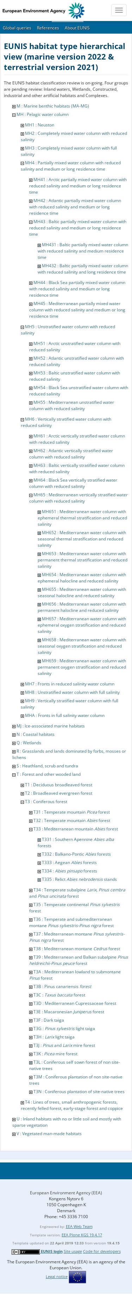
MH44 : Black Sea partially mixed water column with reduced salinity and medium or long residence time (77, 288)
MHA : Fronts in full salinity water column (65, 715)
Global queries (17, 28)
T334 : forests (69, 871)
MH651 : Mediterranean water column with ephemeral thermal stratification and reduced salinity (82, 518)
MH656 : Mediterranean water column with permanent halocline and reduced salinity (82, 607)
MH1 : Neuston (39, 125)
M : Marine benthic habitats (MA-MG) (53, 106)
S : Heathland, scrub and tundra (47, 766)
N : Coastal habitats (36, 734)
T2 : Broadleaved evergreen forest (58, 793)
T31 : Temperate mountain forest (71, 812)
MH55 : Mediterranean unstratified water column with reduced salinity (71, 405)
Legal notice (57, 1276)
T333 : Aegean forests (69, 862)
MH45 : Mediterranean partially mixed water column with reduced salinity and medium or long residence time (77, 310)
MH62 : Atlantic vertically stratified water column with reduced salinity (71, 454)
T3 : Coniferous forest (46, 802)
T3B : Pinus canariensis (62, 986)
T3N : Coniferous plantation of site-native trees (79, 1092)
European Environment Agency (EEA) (66, 1193)
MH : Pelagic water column (43, 114)
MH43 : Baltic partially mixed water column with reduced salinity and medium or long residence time (77, 228)
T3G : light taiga (64, 1028)
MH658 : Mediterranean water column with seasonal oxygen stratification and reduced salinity (82, 646)
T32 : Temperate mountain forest (71, 820)
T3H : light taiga (54, 1037)
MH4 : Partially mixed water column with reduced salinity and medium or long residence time (71, 166)
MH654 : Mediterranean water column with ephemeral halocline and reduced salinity (82, 578)
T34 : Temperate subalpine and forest (77, 893)
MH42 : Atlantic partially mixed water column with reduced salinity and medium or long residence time (75, 207)
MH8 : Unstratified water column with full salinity (72, 692)
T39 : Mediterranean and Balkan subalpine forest (78, 960)
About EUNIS (77, 28)
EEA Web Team (79, 1226)
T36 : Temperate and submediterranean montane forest (71, 922)
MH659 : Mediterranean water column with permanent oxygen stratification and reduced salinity (82, 667)
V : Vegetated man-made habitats (49, 1134)
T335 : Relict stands (79, 879)
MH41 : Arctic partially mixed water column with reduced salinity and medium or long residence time (78, 186)
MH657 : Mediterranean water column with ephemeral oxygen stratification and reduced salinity (82, 625)
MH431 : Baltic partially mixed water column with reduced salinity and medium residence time (83, 251)
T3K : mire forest (55, 1054)
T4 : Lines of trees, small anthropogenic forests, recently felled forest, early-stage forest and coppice (72, 1105)
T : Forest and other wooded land (49, 774)
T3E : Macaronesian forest (68, 1012)
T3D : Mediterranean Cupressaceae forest (74, 1003)
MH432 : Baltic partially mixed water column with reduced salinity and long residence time (83, 269)
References (48, 28)
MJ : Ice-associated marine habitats (51, 726)
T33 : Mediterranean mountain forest (75, 829)
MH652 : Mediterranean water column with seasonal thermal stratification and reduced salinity (82, 539)
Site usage (73, 1251)
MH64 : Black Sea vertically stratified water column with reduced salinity (73, 483)
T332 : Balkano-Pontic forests (76, 854)
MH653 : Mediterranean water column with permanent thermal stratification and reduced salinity (82, 560)
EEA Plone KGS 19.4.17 (82, 1234)
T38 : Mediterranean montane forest (76, 949)
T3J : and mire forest (64, 1045)
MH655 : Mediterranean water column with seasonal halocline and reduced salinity (82, 592)
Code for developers (102, 1251)
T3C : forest (59, 995)
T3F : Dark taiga (48, 1020)
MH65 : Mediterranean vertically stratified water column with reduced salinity (78, 498)
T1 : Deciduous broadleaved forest (58, 785)
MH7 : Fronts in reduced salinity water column (69, 684)
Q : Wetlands (29, 743)
